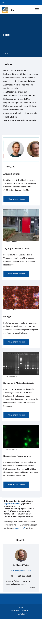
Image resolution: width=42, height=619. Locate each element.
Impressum (15, 610)
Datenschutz (26, 610)
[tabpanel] (21, 35)
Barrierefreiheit (21, 614)
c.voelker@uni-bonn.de (21, 570)
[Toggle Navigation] (37, 9)
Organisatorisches (12, 503)
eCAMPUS (19, 528)
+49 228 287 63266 (22, 576)
